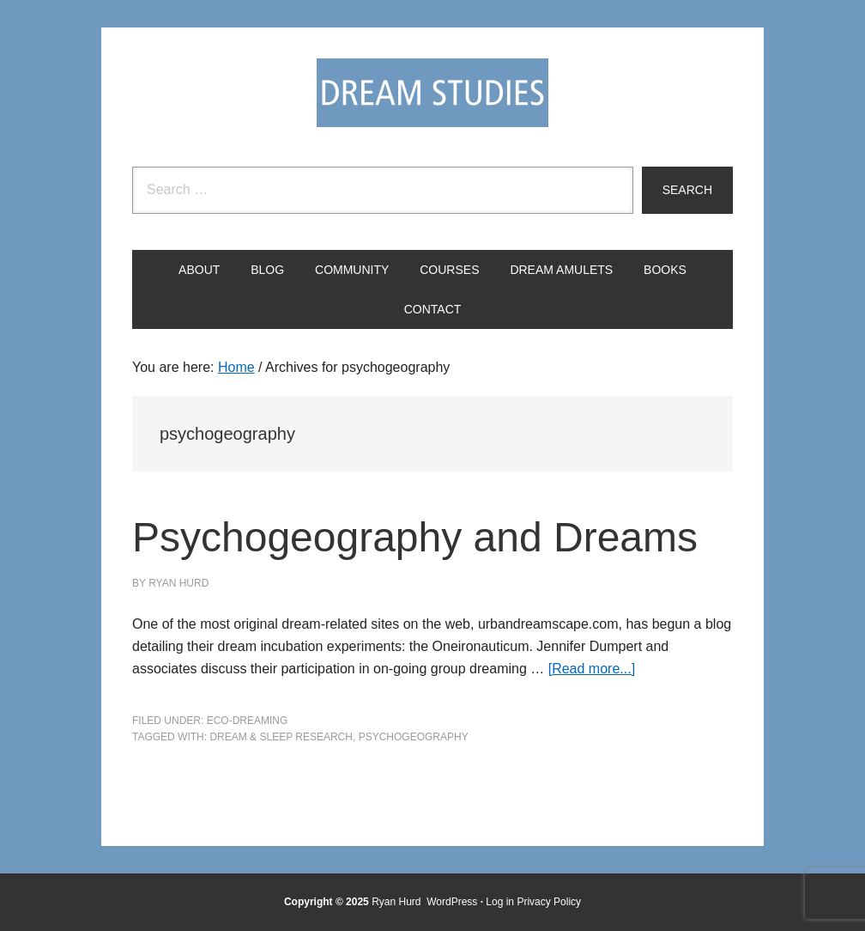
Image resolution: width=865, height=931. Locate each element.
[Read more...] (591, 668)
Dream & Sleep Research (281, 737)
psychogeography (414, 737)
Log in (500, 902)
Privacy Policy (549, 902)
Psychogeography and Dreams (415, 537)
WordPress (451, 902)
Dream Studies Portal (432, 92)
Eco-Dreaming (247, 721)
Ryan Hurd (398, 902)
